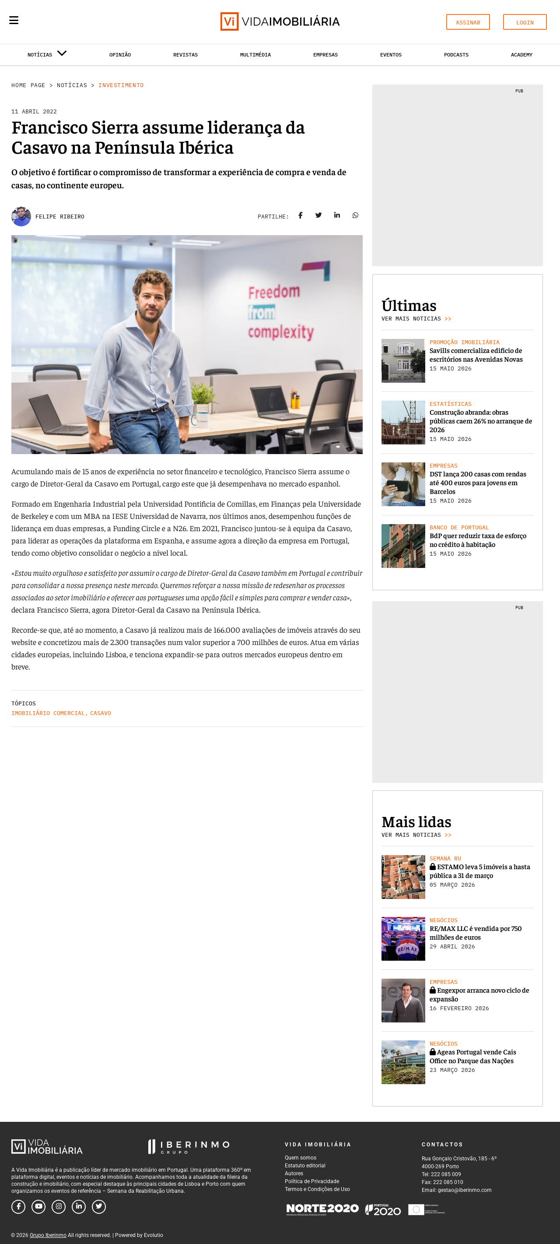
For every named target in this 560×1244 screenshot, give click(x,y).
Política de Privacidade (312, 1181)
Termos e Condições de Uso (317, 1189)
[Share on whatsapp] (356, 217)
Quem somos (300, 1158)
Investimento (121, 85)
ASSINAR (468, 22)
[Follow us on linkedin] (79, 1207)
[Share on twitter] (319, 217)
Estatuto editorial (305, 1166)
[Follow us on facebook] (18, 1207)
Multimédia (255, 54)
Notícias (72, 85)
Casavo (100, 713)
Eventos (391, 54)
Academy (521, 54)
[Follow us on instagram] (59, 1207)
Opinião (120, 54)
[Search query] (64, 22)
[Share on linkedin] (337, 217)
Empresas (325, 54)
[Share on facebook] (301, 217)
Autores (294, 1173)
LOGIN (525, 22)
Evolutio (153, 1235)
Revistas (185, 54)
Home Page (28, 85)
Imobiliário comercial (48, 713)
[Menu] (14, 20)
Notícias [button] (47, 56)
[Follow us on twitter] (99, 1207)
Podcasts (456, 54)
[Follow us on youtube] (39, 1207)
